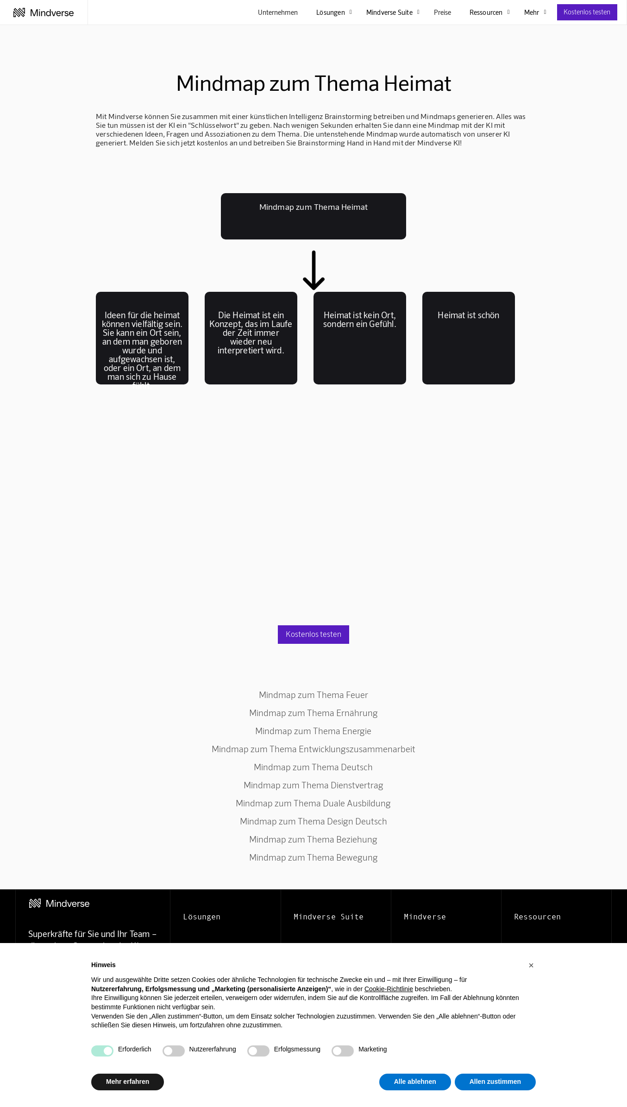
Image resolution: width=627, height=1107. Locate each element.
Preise (442, 12)
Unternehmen (278, 12)
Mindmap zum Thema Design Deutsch (313, 821)
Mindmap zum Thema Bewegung (313, 857)
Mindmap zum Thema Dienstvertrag (313, 785)
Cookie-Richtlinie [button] (388, 989)
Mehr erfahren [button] (127, 1081)
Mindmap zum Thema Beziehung (313, 839)
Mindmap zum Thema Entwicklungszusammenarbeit (313, 748)
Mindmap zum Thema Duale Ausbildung (313, 803)
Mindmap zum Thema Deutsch (313, 766)
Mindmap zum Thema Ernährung (313, 712)
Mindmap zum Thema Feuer (313, 694)
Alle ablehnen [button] (415, 1081)
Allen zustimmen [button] (495, 1081)
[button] (531, 965)
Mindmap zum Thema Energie (313, 730)
